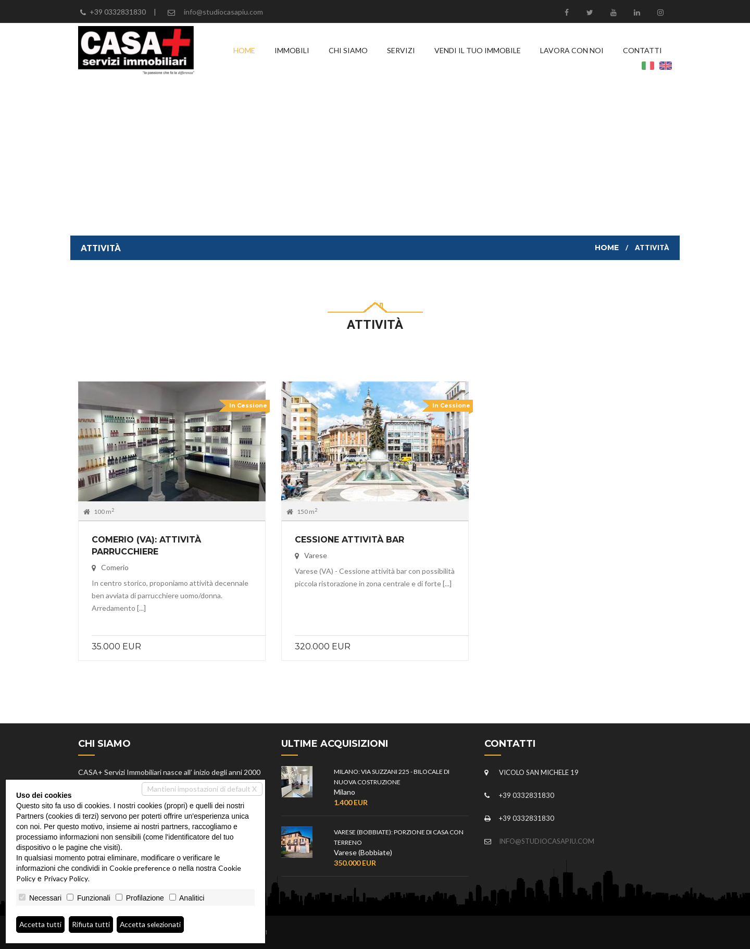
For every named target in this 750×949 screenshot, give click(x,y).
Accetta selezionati (152, 924)
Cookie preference (139, 868)
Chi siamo (348, 50)
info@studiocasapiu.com (223, 11)
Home (244, 50)
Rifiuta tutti (92, 924)
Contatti (642, 50)
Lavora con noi (572, 50)
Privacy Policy (66, 878)
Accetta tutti (41, 924)
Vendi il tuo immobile (477, 50)
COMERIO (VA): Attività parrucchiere (146, 546)
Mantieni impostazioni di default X (202, 788)
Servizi (401, 50)
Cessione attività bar (349, 540)
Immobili (291, 50)
